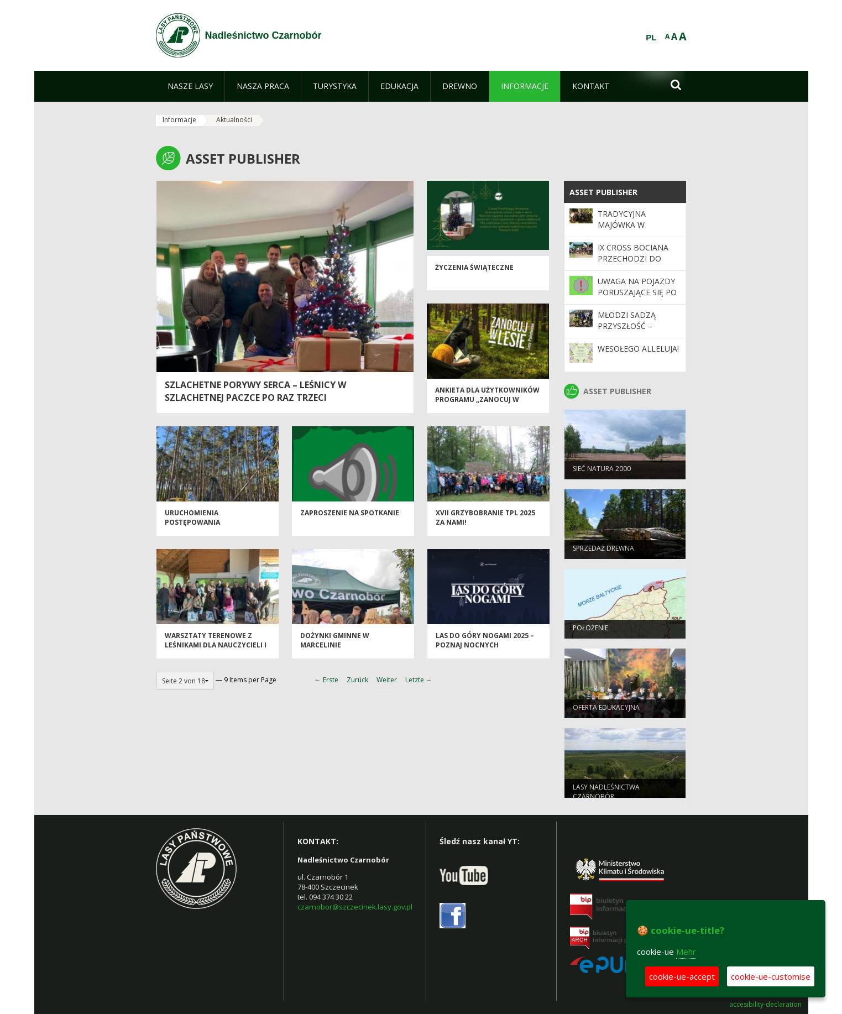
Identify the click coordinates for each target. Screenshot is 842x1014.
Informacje (179, 119)
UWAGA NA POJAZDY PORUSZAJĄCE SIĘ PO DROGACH (637, 292)
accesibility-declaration (765, 1004)
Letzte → (418, 679)
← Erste (326, 679)
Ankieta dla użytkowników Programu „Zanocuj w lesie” (487, 404)
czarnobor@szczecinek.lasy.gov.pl (354, 907)
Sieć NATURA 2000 (602, 472)
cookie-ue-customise (770, 976)
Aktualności (234, 119)
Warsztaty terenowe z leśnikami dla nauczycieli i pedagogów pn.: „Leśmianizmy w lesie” (215, 654)
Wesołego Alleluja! (638, 348)
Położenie (590, 631)
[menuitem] (190, 86)
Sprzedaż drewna (603, 552)
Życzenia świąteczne (474, 271)
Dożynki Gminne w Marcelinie (334, 644)
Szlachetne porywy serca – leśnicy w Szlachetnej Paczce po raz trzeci (255, 391)
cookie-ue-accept (682, 976)
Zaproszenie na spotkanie (349, 517)
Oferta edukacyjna (606, 711)
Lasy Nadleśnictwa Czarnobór (606, 795)
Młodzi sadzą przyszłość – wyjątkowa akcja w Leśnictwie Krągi (638, 332)
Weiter (386, 679)
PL (651, 37)
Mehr (686, 951)
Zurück (357, 679)
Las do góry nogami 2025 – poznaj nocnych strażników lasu (485, 649)
